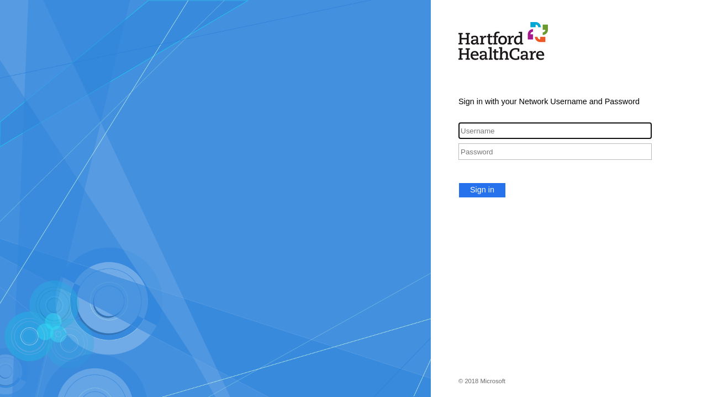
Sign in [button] (482, 189)
